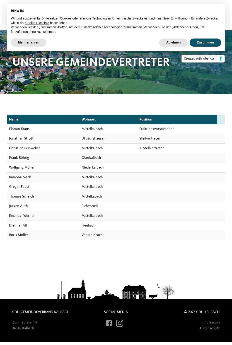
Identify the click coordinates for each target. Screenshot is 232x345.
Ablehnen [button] (173, 42)
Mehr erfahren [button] (28, 42)
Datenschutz (208, 331)
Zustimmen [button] (205, 42)
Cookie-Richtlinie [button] (37, 23)
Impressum (209, 325)
